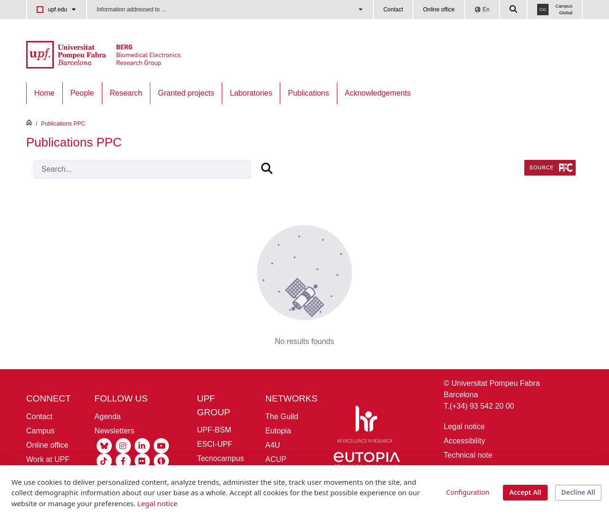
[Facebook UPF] (123, 460)
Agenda (108, 416)
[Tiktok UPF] (104, 460)
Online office (439, 9)
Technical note (468, 455)
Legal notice (464, 426)
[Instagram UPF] (123, 445)
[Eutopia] (367, 461)
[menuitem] (44, 93)
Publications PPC (63, 123)
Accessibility (464, 441)
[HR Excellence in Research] (364, 426)
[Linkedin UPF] (142, 445)
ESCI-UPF (215, 444)
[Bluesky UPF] (104, 445)
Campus (40, 431)
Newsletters (115, 431)
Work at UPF (47, 459)
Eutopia (278, 431)
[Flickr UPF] (142, 460)
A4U (272, 445)
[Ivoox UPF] (161, 460)
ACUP (275, 459)
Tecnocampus (220, 458)
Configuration (468, 492)
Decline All (578, 492)
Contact (393, 9)
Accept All (525, 492)
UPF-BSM (214, 430)
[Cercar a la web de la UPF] (514, 9)
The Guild (281, 416)
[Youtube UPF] (161, 445)
